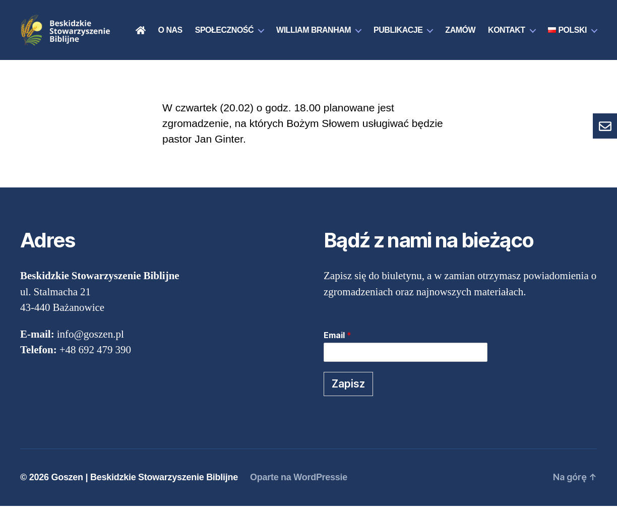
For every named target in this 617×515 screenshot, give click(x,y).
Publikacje (459, 27)
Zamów (522, 27)
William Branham (375, 27)
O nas (232, 27)
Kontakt (568, 27)
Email (337, 344)
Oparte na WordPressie (298, 486)
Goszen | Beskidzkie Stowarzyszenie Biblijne (144, 486)
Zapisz (348, 393)
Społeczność (286, 27)
